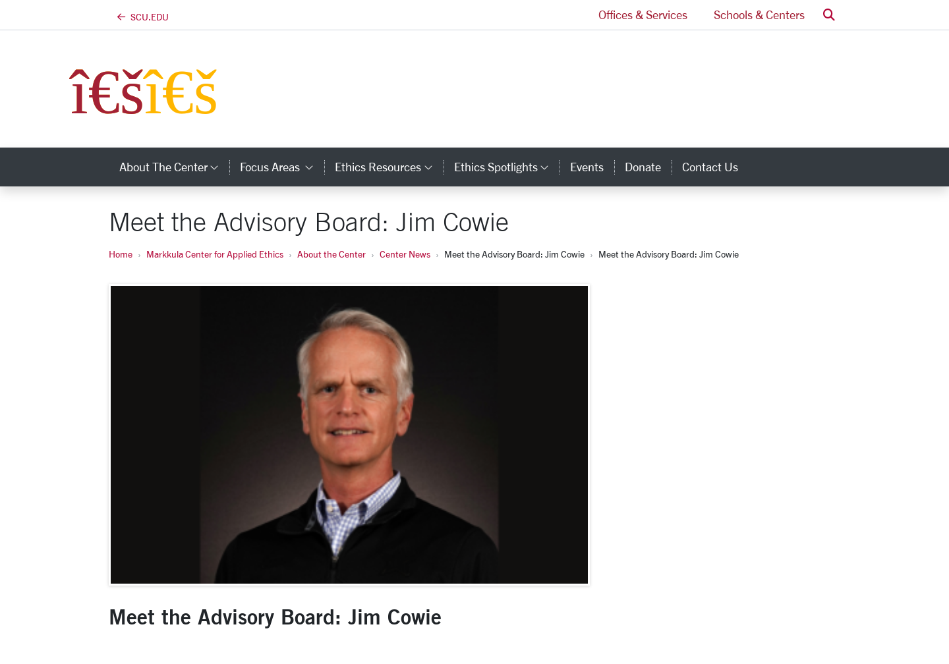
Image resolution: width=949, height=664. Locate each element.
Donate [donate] (643, 166)
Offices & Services (642, 14)
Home (120, 254)
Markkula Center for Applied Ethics (214, 254)
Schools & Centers (759, 14)
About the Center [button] (174, 166)
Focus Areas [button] (282, 166)
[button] (829, 15)
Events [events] (587, 166)
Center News (405, 254)
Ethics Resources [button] (389, 166)
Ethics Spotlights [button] (507, 166)
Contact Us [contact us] (710, 166)
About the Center (331, 254)
